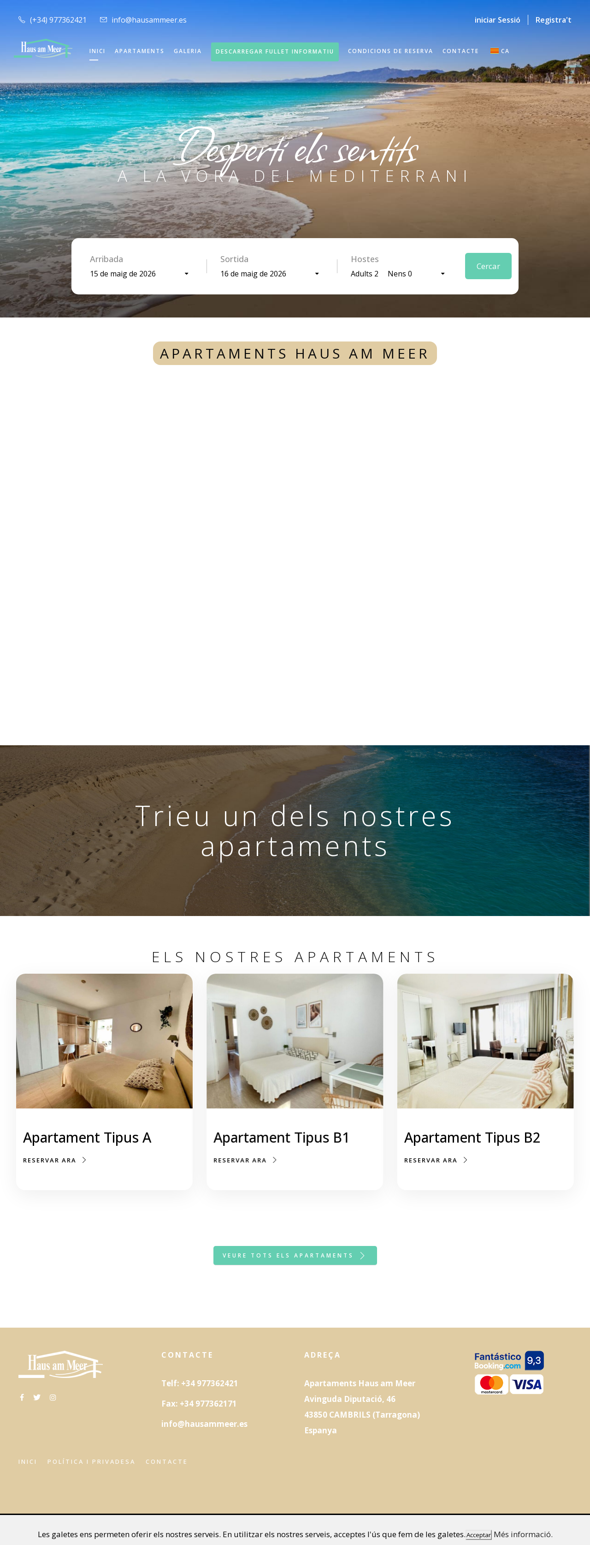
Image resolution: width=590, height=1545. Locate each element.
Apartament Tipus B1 (281, 1139)
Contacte (167, 1461)
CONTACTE (460, 51)
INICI (97, 51)
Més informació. (523, 1534)
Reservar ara (55, 1160)
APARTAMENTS (140, 51)
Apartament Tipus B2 (472, 1149)
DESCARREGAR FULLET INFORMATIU (275, 51)
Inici (27, 1461)
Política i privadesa (91, 1461)
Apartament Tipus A (87, 1137)
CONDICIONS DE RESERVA (390, 51)
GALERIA (188, 51)
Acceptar (478, 1535)
